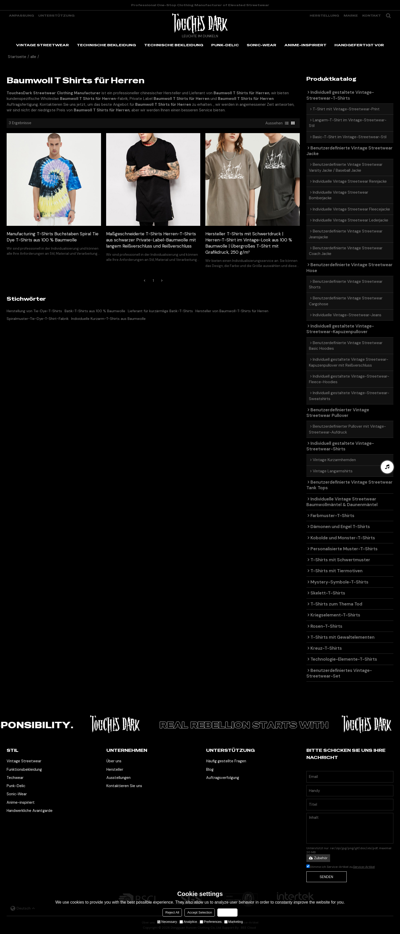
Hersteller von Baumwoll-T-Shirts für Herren (231, 311)
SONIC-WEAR (261, 45)
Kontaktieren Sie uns (124, 786)
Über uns (113, 761)
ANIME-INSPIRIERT (305, 45)
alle (33, 56)
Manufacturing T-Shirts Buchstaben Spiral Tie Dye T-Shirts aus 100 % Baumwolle (52, 237)
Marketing (233, 922)
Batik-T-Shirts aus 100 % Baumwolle (95, 311)
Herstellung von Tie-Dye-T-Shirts (34, 311)
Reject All (172, 912)
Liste (287, 123)
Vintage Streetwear (24, 761)
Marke (351, 16)
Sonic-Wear (17, 794)
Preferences (211, 922)
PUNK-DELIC (225, 45)
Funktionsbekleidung (24, 769)
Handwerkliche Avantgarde (30, 810)
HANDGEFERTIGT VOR (359, 45)
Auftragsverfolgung (222, 777)
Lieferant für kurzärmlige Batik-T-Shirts (160, 311)
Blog (210, 769)
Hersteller (114, 769)
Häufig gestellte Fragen (226, 761)
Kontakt (371, 16)
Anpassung (21, 16)
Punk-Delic (16, 786)
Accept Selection (199, 912)
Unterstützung (56, 16)
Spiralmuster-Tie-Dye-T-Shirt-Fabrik (38, 318)
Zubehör (318, 858)
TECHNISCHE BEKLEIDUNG (106, 45)
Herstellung (324, 16)
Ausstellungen (118, 777)
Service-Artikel (364, 867)
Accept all (227, 912)
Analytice (188, 922)
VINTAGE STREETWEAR (42, 45)
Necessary (167, 922)
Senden (326, 876)
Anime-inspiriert (21, 802)
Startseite (17, 56)
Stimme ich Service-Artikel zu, (340, 867)
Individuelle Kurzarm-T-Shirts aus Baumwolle (108, 318)
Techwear (15, 777)
